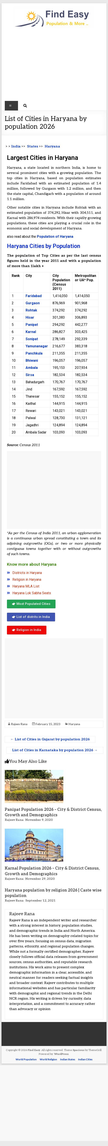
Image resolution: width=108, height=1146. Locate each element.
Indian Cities (85, 1059)
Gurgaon (33, 303)
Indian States (67, 1059)
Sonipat (32, 339)
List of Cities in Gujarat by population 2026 (50, 739)
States (32, 146)
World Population (26, 1059)
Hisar (30, 317)
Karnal (31, 332)
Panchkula (34, 353)
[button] (31, 604)
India (15, 146)
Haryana (74, 724)
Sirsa (30, 375)
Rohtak (31, 310)
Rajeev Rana (19, 724)
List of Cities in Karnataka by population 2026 (55, 750)
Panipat (32, 325)
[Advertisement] (54, 66)
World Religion (48, 1059)
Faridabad (34, 296)
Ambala (32, 368)
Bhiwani (32, 360)
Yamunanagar (37, 346)
